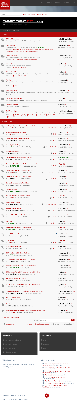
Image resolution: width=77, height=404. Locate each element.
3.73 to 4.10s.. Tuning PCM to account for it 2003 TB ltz (23, 272)
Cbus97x (62, 170)
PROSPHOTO (63, 145)
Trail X (12, 128)
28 (55, 204)
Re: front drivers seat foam (54, 383)
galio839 (62, 183)
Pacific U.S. (31, 115)
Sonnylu (62, 104)
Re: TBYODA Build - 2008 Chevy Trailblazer (55, 386)
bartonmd (13, 217)
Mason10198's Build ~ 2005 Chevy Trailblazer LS (21, 265)
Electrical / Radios (11, 90)
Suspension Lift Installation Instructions (26, 59)
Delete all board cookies (41, 324)
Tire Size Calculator (20, 68)
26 (49, 204)
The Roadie (11, 312)
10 (55, 147)
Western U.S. (41, 115)
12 (52, 172)
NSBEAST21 (12, 306)
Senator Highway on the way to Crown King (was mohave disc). (25, 310)
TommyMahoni (64, 56)
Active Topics (42, 15)
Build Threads (10, 45)
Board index (7, 30)
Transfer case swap (12, 304)
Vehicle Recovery (19, 395)
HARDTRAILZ (14, 166)
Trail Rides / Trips (11, 111)
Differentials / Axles (12, 72)
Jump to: (36, 320)
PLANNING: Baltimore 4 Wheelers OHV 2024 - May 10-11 (24, 291)
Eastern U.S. (11, 117)
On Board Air (10, 240)
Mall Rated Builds (20, 49)
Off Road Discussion (12, 39)
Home (7, 395)
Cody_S (61, 151)
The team (29, 324)
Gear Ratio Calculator (21, 76)
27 (52, 204)
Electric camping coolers (13, 297)
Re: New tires (49, 375)
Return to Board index (11, 317)
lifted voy (62, 189)
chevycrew (13, 204)
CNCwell (62, 234)
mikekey (12, 179)
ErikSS (61, 221)
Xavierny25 (63, 90)
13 (55, 172)
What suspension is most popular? (16, 132)
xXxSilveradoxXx (65, 39)
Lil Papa (10, 261)
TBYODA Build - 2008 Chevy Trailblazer (18, 253)
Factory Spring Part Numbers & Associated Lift (20, 126)
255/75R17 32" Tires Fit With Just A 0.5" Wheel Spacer (23, 285)
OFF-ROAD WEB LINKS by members (17, 138)
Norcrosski (63, 208)
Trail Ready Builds (33, 49)
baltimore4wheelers (66, 111)
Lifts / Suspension (11, 55)
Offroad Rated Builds (47, 49)
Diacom (10, 299)
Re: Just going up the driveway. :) (54, 377)
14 (49, 128)
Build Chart (9, 221)
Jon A (12, 159)
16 (55, 128)
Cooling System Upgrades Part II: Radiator (19, 157)
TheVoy (62, 246)
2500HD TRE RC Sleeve (13, 208)
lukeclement (14, 274)
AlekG (61, 98)
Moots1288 (14, 210)
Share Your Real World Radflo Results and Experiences (23, 164)
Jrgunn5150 (63, 202)
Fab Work (9, 80)
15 (52, 128)
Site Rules (24, 399)
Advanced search (29, 15)
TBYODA (13, 255)
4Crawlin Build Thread (13, 202)
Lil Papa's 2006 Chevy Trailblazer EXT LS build (20, 259)
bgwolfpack (13, 140)
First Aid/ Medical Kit (12, 189)
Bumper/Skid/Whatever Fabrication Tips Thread (21, 215)
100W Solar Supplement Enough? (16, 278)
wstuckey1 (63, 80)
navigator (41, 47)
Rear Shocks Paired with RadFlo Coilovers (19, 227)
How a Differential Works (14, 234)
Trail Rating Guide (20, 115)
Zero (9, 248)
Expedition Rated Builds (31, 51)
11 (49, 172)
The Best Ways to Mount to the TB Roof (18, 195)
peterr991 (62, 132)
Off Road (16, 30)
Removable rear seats (12, 151)
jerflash (62, 64)
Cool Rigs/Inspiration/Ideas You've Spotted (19, 170)
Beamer (10, 153)
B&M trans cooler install (13, 246)
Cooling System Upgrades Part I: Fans (17, 183)
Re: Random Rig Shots (52, 381)
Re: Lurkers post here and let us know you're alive (56, 364)
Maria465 (62, 310)
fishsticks (13, 147)
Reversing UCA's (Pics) (13, 145)
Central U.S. (51, 115)
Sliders (16, 86)
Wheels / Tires (10, 64)
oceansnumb (63, 45)
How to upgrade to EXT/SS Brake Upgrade (19, 176)
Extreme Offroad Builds (15, 51)
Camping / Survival (12, 104)
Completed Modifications (14, 98)
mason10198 (64, 157)
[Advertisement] (62, 23)
